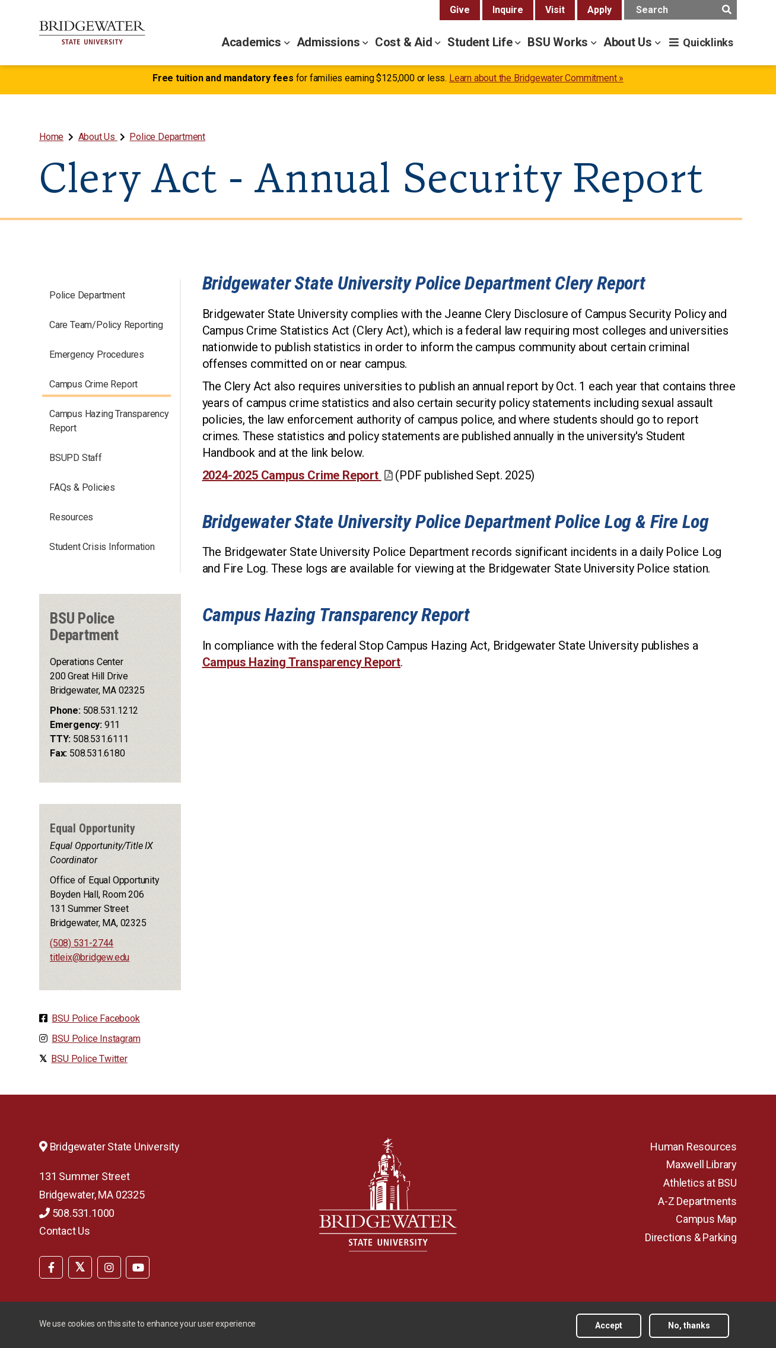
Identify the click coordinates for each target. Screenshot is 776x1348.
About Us (97, 136)
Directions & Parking (691, 1237)
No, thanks (689, 1325)
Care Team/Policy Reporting (106, 324)
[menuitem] (52, 136)
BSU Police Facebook (95, 1018)
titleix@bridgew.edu (89, 957)
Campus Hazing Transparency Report (109, 421)
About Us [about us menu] (629, 42)
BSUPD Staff (75, 457)
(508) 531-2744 (81, 943)
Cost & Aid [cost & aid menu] (405, 42)
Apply (599, 9)
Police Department (167, 136)
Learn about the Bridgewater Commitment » (536, 78)
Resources (71, 517)
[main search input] (680, 10)
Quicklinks (708, 42)
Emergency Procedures (96, 354)
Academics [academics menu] (252, 42)
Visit (555, 9)
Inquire (507, 9)
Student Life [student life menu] (481, 42)
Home (51, 136)
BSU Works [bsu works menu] (559, 42)
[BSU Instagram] (109, 1267)
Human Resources (693, 1146)
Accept (608, 1325)
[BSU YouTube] (138, 1267)
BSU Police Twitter (89, 1058)
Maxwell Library (701, 1164)
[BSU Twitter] (80, 1267)
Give (460, 9)
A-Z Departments (697, 1201)
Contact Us (64, 1231)
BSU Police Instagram (96, 1038)
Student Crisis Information (102, 546)
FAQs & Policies (82, 487)
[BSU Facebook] (51, 1267)
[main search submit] (726, 10)
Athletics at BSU (700, 1183)
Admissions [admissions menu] (330, 42)
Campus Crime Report (93, 384)
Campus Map (706, 1219)
